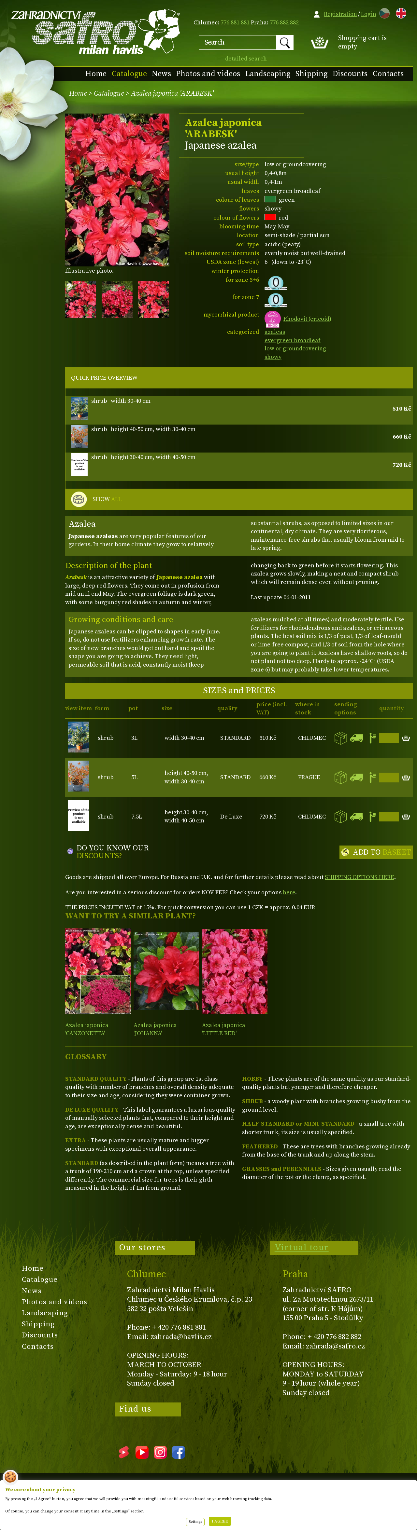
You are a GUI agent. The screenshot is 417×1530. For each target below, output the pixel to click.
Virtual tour (302, 1247)
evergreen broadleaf (293, 340)
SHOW (107, 499)
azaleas (275, 332)
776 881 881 (235, 22)
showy (273, 357)
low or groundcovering (295, 348)
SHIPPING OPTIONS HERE (359, 877)
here (289, 892)
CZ (382, 12)
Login (368, 14)
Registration (340, 14)
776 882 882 (284, 22)
